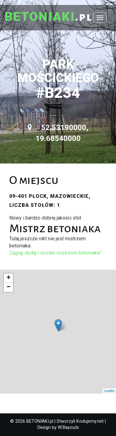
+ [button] (8, 278)
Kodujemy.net (90, 421)
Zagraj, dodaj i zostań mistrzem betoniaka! (55, 253)
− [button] (8, 287)
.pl (48, 17)
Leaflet (109, 391)
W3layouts (68, 427)
